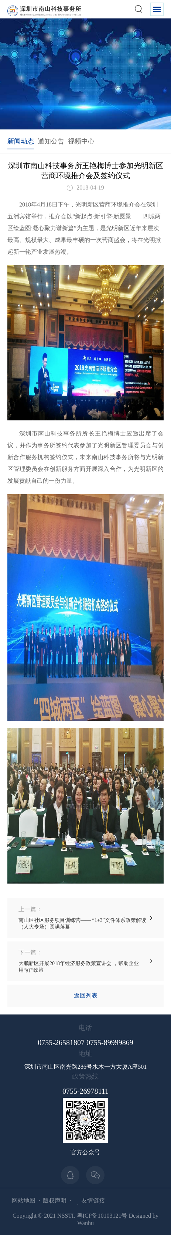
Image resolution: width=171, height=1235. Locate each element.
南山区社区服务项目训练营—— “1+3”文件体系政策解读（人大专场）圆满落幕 (85, 918)
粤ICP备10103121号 (102, 1216)
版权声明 (54, 1200)
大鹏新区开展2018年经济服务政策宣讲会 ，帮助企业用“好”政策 (85, 961)
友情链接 (93, 1200)
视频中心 (81, 141)
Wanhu (85, 1223)
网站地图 (23, 1200)
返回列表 (86, 995)
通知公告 (51, 141)
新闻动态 (20, 141)
